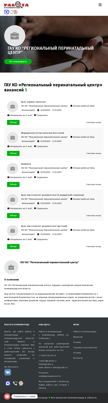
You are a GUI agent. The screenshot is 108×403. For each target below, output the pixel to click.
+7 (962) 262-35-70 (47, 355)
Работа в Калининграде (84, 331)
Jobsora (42, 388)
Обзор (13, 122)
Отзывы (77, 353)
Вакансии (78, 337)
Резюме (77, 342)
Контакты (78, 358)
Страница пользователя (85, 347)
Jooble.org (64, 381)
